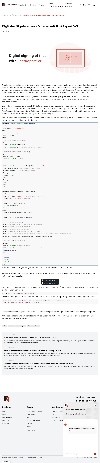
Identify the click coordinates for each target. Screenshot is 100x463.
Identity (54, 414)
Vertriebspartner (58, 417)
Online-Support (33, 414)
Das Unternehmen (56, 5)
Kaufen (32, 5)
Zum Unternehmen (59, 411)
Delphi (37, 326)
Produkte (22, 5)
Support (43, 5)
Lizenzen (5, 424)
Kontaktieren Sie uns (59, 421)
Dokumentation (8, 417)
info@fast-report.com (86, 397)
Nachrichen (31, 430)
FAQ (28, 417)
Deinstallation (7, 421)
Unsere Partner (69, 5)
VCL (4, 326)
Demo (4, 414)
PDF (29, 326)
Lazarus (11, 326)
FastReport (21, 326)
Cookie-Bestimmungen (33, 457)
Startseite (6, 15)
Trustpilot (6, 462)
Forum (29, 424)
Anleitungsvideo (33, 421)
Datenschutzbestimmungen (12, 457)
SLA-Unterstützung (34, 411)
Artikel (16, 15)
